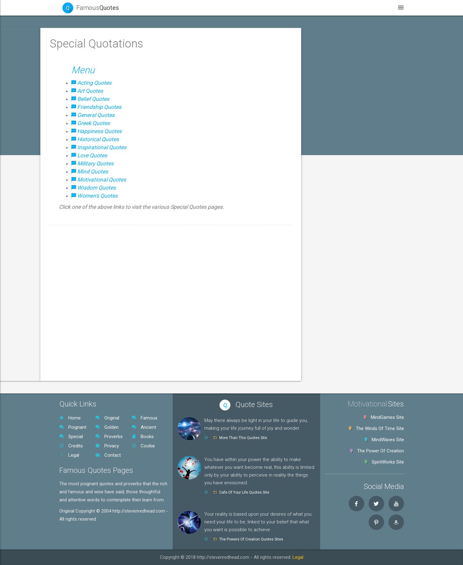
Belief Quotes (82, 160)
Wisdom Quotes (84, 317)
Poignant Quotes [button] (85, 74)
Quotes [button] (236, 8)
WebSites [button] (273, 8)
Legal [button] (373, 8)
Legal (69, 455)
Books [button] (342, 8)
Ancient (144, 427)
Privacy (107, 446)
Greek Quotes (82, 202)
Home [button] (204, 8)
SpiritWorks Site (388, 462)
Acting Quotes (83, 131)
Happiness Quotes (87, 217)
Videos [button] (309, 8)
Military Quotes (83, 274)
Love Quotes (81, 259)
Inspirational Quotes (88, 245)
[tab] (101, 60)
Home (70, 418)
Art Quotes (79, 145)
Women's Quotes (85, 331)
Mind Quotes (81, 288)
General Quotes (84, 188)
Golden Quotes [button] (82, 88)
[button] (101, 117)
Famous (144, 418)
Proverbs (109, 436)
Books (143, 436)
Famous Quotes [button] (83, 60)
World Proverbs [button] (84, 345)
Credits (71, 446)
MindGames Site (387, 417)
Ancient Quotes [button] (84, 102)
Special (71, 436)
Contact (108, 455)
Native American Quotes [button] (93, 374)
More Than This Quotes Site (243, 438)
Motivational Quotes (88, 302)
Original (107, 418)
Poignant (72, 427)
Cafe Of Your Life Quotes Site (244, 492)
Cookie (143, 446)
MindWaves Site (388, 439)
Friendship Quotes (86, 174)
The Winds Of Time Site (380, 428)
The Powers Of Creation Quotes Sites (251, 539)
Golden (107, 427)
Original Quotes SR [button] (87, 359)
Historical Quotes (86, 231)
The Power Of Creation (380, 451)
